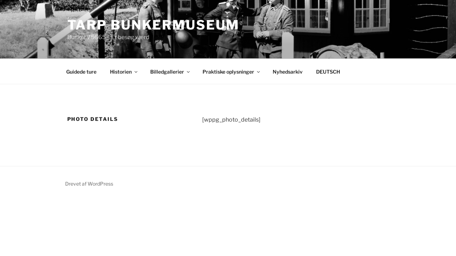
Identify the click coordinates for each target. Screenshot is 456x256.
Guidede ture (81, 72)
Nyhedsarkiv (288, 72)
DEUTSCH (328, 72)
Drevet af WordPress (89, 184)
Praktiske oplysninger (232, 72)
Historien (124, 72)
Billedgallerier (170, 72)
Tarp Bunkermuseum (153, 25)
